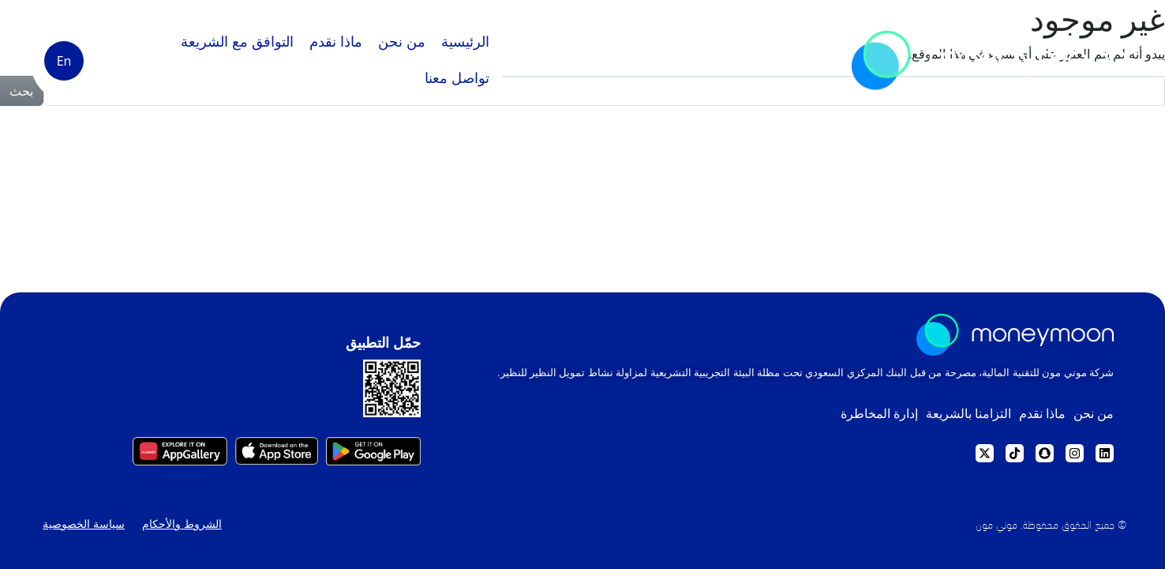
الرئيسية (465, 42)
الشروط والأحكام (179, 533)
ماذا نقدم (335, 42)
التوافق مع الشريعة (237, 42)
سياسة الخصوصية (79, 533)
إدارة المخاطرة (842, 417)
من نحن (401, 42)
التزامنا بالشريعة (944, 417)
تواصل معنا (457, 78)
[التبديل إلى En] (64, 61)
